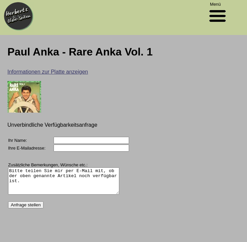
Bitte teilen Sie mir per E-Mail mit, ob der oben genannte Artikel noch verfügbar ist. (70, 183)
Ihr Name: (17, 140)
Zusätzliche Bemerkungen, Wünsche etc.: (48, 164)
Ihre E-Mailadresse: (26, 148)
